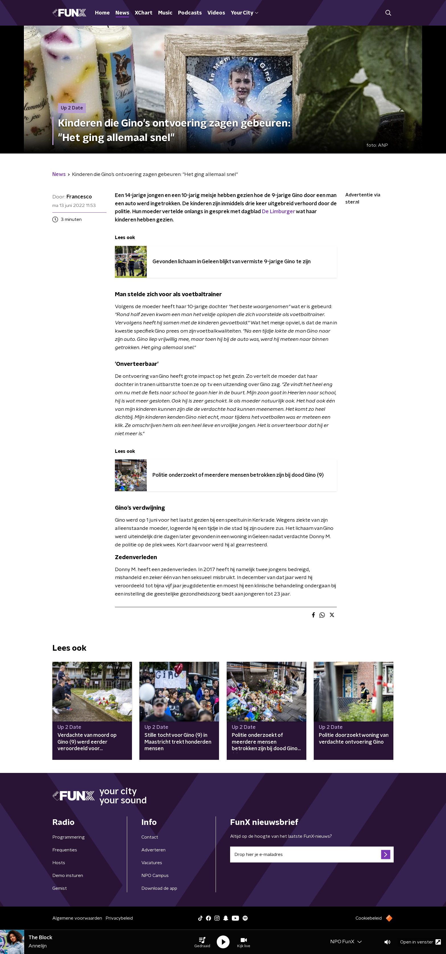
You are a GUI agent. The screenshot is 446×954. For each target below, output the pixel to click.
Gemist (59, 888)
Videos (216, 13)
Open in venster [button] (420, 942)
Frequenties (64, 850)
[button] (202, 942)
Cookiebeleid (369, 918)
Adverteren (153, 850)
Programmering (68, 837)
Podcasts (190, 13)
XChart (143, 13)
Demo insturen (67, 875)
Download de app (159, 888)
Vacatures (151, 862)
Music (165, 13)
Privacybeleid (119, 918)
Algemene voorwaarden (77, 918)
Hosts (58, 862)
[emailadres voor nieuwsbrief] (312, 854)
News (122, 13)
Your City (244, 13)
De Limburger (278, 211)
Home (102, 13)
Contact (149, 837)
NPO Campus (155, 875)
